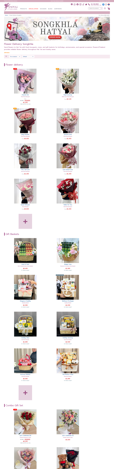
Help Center (69, 451)
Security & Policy (74, 467)
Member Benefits (70, 454)
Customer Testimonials (71, 447)
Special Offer (33, 8)
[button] (109, 8)
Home (6, 15)
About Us (68, 449)
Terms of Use (66, 467)
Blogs (50, 8)
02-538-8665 (95, 4)
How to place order (71, 452)
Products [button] (23, 8)
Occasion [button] (43, 8)
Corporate (58, 8)
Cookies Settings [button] (59, 467)
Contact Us (69, 456)
